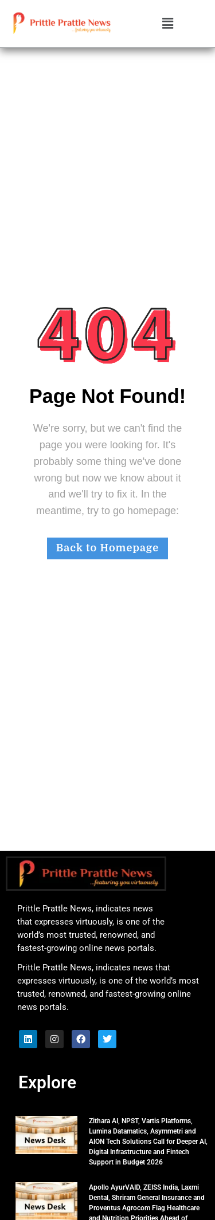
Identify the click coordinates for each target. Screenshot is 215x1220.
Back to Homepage (107, 548)
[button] (167, 24)
